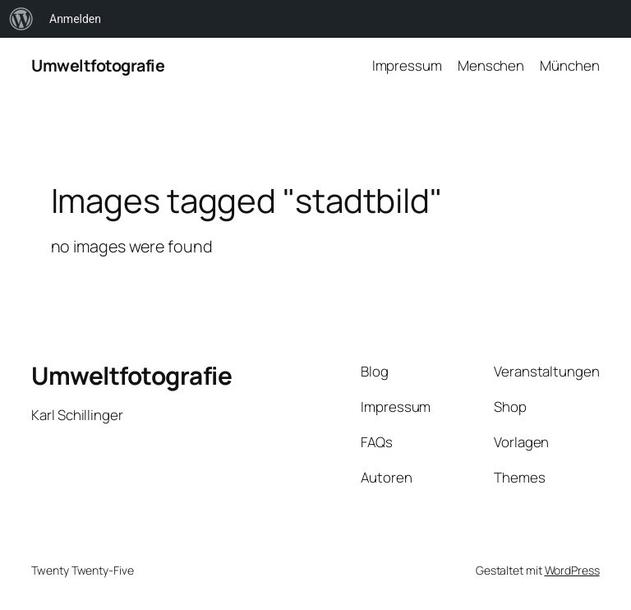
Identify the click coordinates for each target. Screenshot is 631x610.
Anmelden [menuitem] (75, 18)
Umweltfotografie (97, 65)
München (569, 65)
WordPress (572, 570)
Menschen (491, 65)
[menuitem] (21, 19)
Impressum (407, 65)
